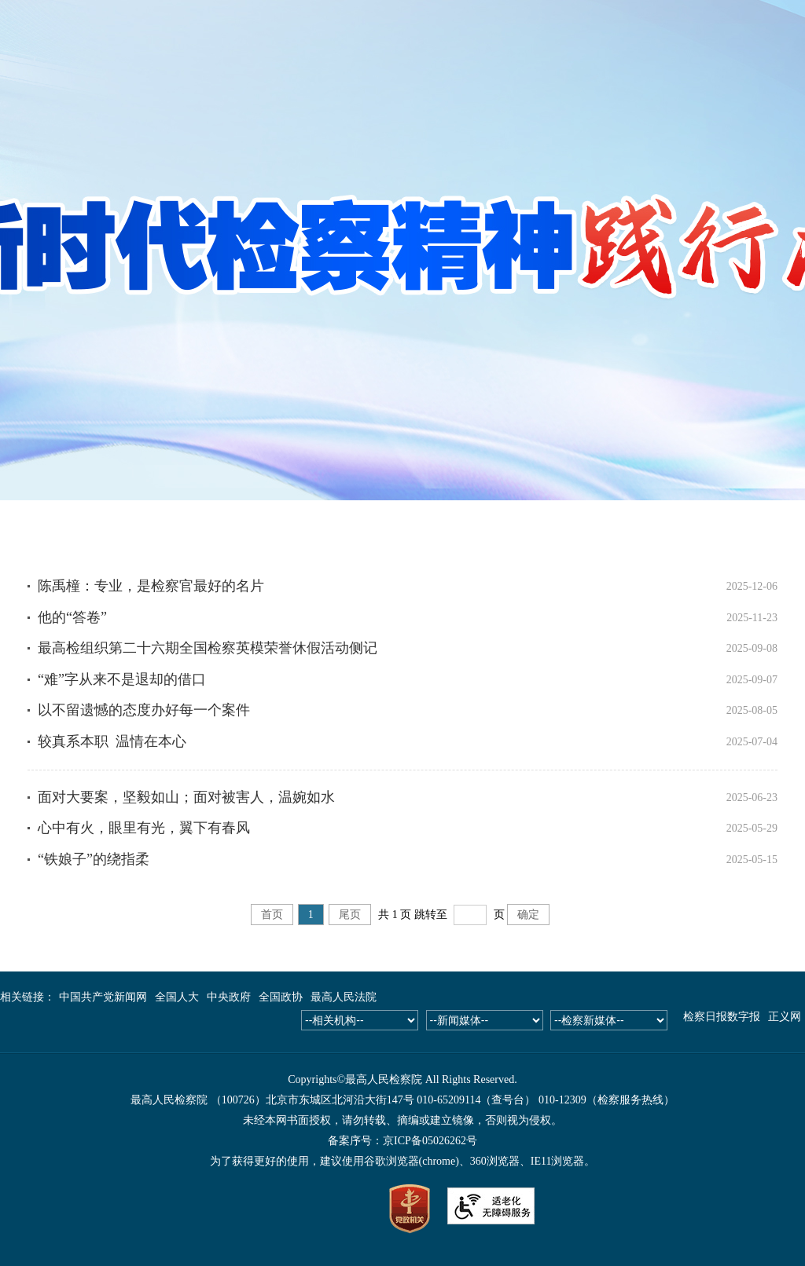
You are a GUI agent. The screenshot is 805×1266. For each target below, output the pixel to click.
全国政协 (281, 997)
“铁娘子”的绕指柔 (93, 859)
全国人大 (177, 997)
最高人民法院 (344, 997)
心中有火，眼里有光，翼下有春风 (144, 828)
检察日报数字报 (721, 1017)
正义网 (784, 1017)
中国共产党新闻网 (103, 997)
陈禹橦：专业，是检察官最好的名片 (151, 586)
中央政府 (229, 997)
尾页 (350, 914)
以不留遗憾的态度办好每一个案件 (144, 710)
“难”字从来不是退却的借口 (122, 679)
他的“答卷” (72, 617)
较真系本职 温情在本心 (112, 741)
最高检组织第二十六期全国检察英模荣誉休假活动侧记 (207, 648)
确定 (528, 914)
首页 (272, 914)
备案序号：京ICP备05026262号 (402, 1141)
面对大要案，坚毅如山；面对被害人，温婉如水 (186, 797)
